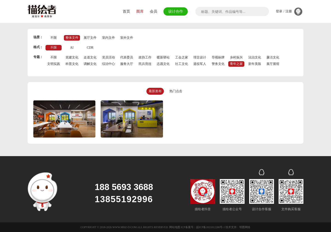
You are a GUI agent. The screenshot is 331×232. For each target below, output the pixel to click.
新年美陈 (254, 64)
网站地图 (174, 227)
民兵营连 (145, 64)
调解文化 (90, 64)
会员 (153, 11)
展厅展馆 (272, 64)
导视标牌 (218, 57)
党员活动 (108, 57)
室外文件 (126, 37)
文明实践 (53, 64)
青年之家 (236, 64)
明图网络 (244, 227)
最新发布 (155, 91)
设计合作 (175, 11)
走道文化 (90, 57)
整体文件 (72, 37)
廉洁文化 (272, 57)
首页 (125, 11)
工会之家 (181, 57)
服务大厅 (126, 64)
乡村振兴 (236, 57)
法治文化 (254, 57)
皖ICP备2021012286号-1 (210, 227)
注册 (288, 11)
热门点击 (175, 91)
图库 (139, 11)
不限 (53, 37)
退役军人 (199, 64)
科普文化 (72, 64)
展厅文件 (90, 37)
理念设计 (199, 57)
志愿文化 (163, 64)
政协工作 (145, 57)
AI (72, 47)
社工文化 (181, 64)
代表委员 (126, 57)
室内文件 (108, 37)
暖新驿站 (163, 57)
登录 (279, 11)
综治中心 (108, 64)
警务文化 (218, 64)
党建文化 (72, 57)
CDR (90, 47)
